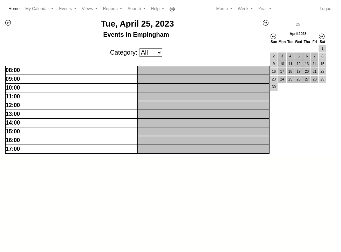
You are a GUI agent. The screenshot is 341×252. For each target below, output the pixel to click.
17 (282, 72)
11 (290, 64)
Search (135, 8)
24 (282, 79)
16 (274, 72)
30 (274, 87)
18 (290, 72)
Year (263, 8)
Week (244, 8)
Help (156, 8)
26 (298, 79)
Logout (326, 8)
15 (322, 64)
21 (314, 72)
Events (66, 8)
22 (322, 72)
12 (298, 64)
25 (290, 79)
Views (88, 8)
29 (322, 79)
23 (274, 79)
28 (314, 79)
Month (222, 8)
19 (298, 72)
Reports (111, 8)
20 (307, 72)
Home (15, 8)
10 (282, 64)
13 (307, 64)
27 (307, 79)
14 (314, 64)
